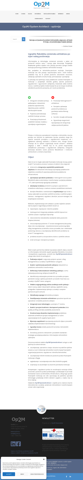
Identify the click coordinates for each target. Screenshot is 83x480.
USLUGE (30, 13)
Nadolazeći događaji (49, 13)
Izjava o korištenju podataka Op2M (22, 451)
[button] (44, 459)
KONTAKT (48, 18)
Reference (60, 13)
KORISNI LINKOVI (39, 18)
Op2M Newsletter (57, 423)
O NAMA (23, 13)
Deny (22, 474)
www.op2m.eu (15, 431)
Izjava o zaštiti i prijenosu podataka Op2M (24, 453)
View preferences (37, 474)
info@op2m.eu (15, 434)
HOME (16, 13)
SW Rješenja (38, 13)
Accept (9, 474)
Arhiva (68, 13)
